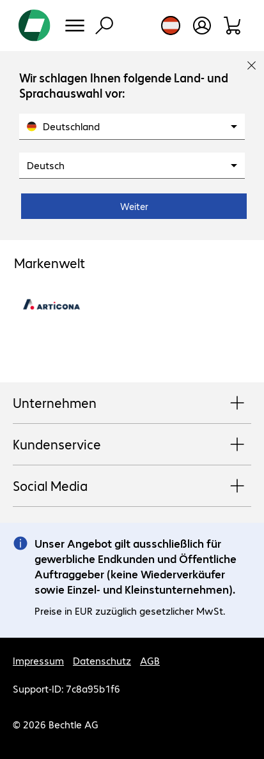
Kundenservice (132, 445)
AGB (150, 660)
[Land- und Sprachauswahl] (170, 25)
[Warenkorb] (233, 25)
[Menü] (74, 25)
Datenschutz (102, 660)
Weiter (134, 206)
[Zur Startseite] (34, 25)
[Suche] (104, 25)
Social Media (132, 486)
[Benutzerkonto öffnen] (202, 25)
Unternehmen (132, 403)
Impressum (38, 660)
